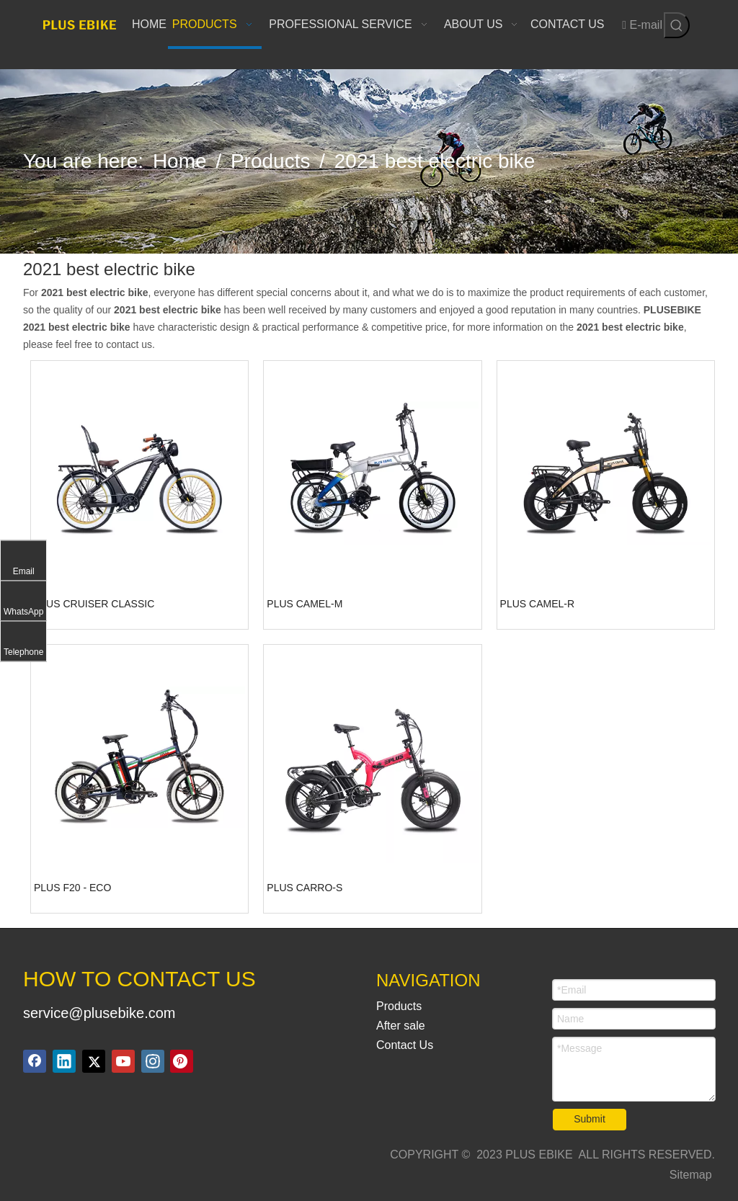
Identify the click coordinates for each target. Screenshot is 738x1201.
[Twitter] (93, 1061)
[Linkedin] (64, 1061)
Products (399, 1006)
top (707, 1139)
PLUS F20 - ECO (72, 887)
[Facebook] (34, 1061)
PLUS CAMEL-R (537, 604)
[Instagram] (152, 1061)
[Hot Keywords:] (677, 25)
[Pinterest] (181, 1061)
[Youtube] (123, 1061)
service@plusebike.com (99, 1013)
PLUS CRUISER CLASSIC (94, 604)
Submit (589, 1119)
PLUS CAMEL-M (304, 604)
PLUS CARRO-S (304, 887)
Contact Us (404, 1045)
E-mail (642, 25)
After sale (400, 1025)
